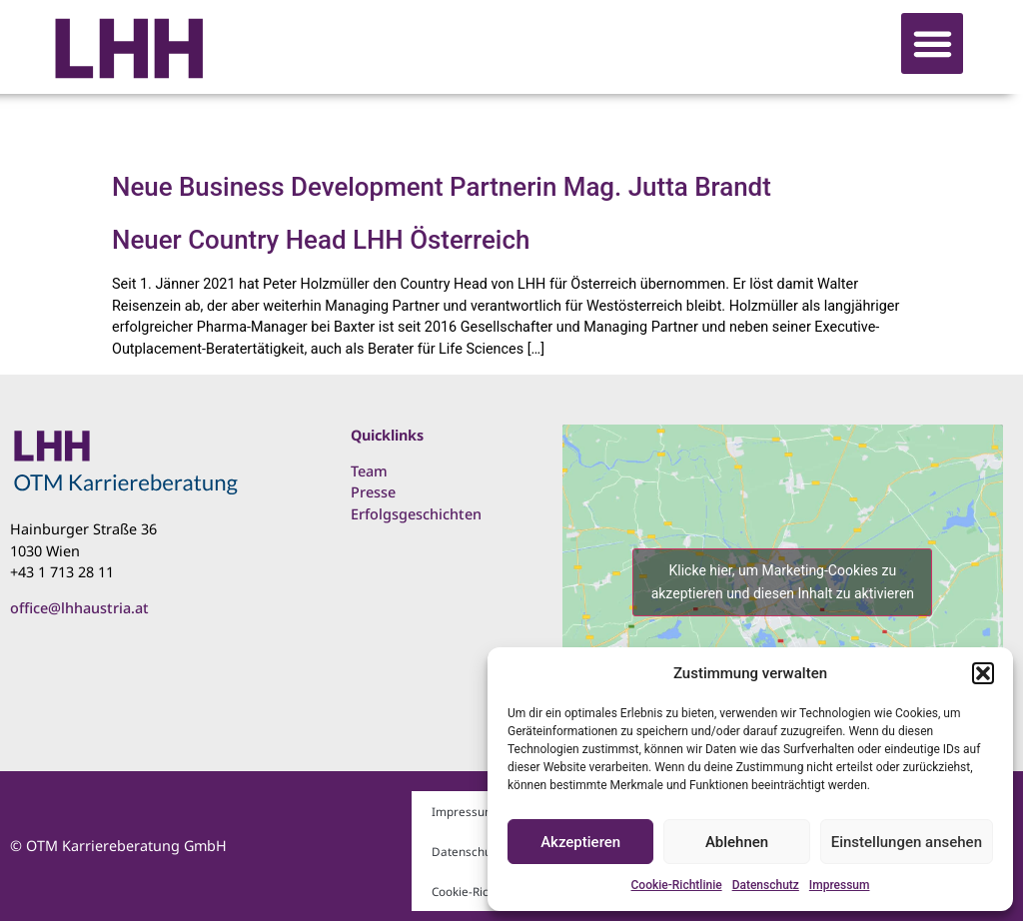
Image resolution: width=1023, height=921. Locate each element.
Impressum (839, 885)
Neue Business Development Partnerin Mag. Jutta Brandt (441, 187)
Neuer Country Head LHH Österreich (320, 240)
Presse (373, 491)
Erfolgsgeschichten (416, 513)
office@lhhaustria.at (79, 607)
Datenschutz (765, 885)
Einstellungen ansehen (906, 842)
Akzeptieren (580, 842)
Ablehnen (736, 842)
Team (369, 470)
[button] (983, 673)
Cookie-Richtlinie (676, 885)
